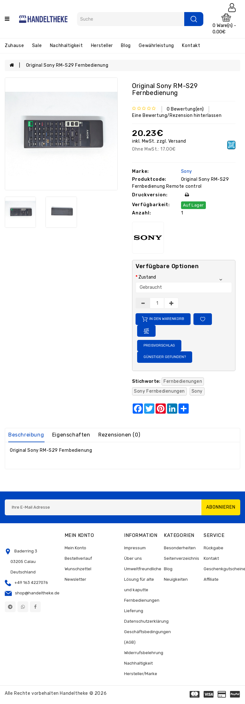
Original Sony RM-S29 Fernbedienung (67, 65)
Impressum (135, 547)
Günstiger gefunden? (165, 357)
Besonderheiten (180, 547)
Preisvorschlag (159, 345)
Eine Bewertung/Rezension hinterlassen (176, 115)
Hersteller (102, 45)
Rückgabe (213, 547)
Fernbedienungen (183, 381)
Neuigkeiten (176, 579)
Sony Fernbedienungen (159, 391)
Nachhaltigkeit (66, 45)
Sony (186, 171)
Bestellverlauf (78, 558)
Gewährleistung (156, 45)
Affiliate (211, 579)
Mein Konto (75, 547)
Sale (37, 45)
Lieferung (133, 610)
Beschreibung (26, 435)
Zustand (147, 277)
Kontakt (191, 45)
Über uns (133, 558)
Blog (125, 45)
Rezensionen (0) (119, 435)
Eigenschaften (71, 435)
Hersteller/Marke (140, 673)
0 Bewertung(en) (185, 109)
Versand (176, 141)
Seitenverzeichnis (181, 558)
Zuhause (14, 45)
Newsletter (75, 579)
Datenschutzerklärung (146, 621)
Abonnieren (220, 507)
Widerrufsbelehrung (143, 652)
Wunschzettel (78, 568)
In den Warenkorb (163, 319)
